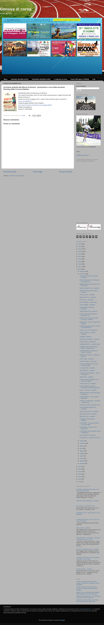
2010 (80, 479)
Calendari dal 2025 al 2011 (20, 79)
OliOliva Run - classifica (86, 377)
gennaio (82, 463)
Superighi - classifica (85, 336)
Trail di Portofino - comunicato (88, 361)
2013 (80, 471)
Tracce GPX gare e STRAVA (79, 79)
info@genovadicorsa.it (82, 155)
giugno (82, 451)
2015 (80, 466)
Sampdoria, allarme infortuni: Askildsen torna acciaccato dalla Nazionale (87, 600)
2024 (80, 249)
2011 (80, 476)
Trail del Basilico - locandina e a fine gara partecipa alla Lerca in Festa (88, 538)
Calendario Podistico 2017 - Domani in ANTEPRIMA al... (90, 326)
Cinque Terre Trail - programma (88, 330)
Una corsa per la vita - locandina (89, 411)
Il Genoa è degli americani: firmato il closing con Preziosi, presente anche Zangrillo (86, 588)
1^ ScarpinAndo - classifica (87, 368)
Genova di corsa (15, 9)
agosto (82, 446)
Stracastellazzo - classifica (87, 370)
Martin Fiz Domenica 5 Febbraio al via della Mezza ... (89, 280)
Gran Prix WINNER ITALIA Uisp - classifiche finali (89, 364)
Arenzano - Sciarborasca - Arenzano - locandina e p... (90, 401)
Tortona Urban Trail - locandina (88, 311)
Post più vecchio (65, 172)
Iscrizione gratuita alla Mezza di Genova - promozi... (89, 351)
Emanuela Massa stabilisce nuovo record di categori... (89, 380)
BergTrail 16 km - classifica (87, 416)
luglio (81, 448)
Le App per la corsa (60, 79)
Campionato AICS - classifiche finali (90, 344)
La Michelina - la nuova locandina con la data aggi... (89, 423)
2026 (80, 244)
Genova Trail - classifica (83, 528)
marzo (82, 458)
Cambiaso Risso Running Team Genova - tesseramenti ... (89, 347)
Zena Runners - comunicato (88, 435)
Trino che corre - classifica (87, 294)
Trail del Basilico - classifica (84, 569)
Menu (5, 79)
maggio (82, 453)
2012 (80, 474)
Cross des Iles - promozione (88, 341)
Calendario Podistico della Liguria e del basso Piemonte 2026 (87, 490)
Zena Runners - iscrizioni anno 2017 (90, 437)
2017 (80, 266)
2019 (80, 261)
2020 (80, 259)
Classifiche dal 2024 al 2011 (41, 79)
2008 (80, 481)
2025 (80, 246)
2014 (80, 469)
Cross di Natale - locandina (87, 304)
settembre (83, 443)
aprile (81, 456)
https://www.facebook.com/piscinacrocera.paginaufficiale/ (35, 105)
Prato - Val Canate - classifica (88, 390)
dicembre (82, 271)
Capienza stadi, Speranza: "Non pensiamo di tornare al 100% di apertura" (88, 596)
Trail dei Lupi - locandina (87, 299)
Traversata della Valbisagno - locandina (87, 500)
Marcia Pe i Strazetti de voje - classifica (87, 549)
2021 (80, 256)
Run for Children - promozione (88, 302)
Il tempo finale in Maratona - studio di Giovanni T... (89, 373)
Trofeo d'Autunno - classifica (88, 383)
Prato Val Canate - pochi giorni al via (90, 405)
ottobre (82, 441)
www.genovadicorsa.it (85, 609)
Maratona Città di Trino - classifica (89, 288)
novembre (83, 274)
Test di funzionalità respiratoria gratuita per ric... (88, 314)
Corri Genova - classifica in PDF (85, 506)
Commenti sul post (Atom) (16, 175)
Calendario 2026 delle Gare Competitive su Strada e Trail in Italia (87, 558)
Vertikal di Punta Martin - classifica (89, 339)
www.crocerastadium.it (25, 101)
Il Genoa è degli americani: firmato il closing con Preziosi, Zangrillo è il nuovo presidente (87, 583)
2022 (80, 254)
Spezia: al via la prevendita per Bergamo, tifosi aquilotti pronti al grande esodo (88, 593)
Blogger (63, 620)
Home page (37, 172)
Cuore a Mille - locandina (87, 359)
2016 (80, 269)
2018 (80, 264)
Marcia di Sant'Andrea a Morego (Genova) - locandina (89, 318)
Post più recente (9, 172)
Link (93, 79)
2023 (80, 251)
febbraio (82, 461)
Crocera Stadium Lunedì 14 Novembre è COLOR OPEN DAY (90, 386)
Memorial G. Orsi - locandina (88, 297)
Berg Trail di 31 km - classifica (88, 414)
